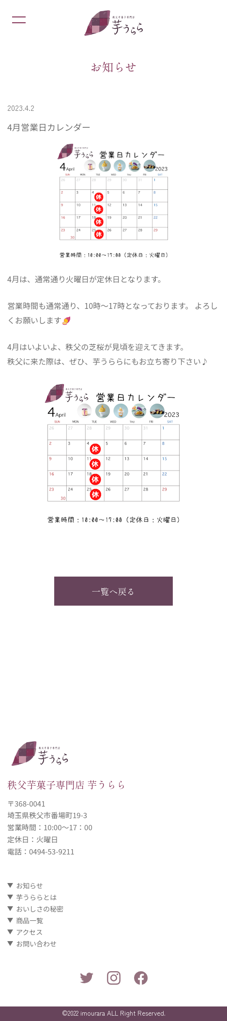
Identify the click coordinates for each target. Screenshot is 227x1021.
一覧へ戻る (114, 591)
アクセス (29, 932)
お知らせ (29, 885)
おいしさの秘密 (39, 909)
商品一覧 (29, 920)
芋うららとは (36, 897)
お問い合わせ (36, 943)
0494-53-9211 (52, 851)
